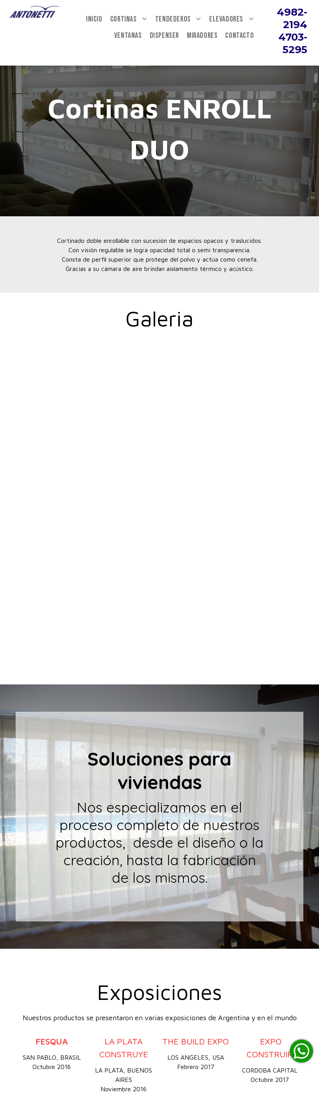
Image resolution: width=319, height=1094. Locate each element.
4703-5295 (292, 43)
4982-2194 (292, 18)
